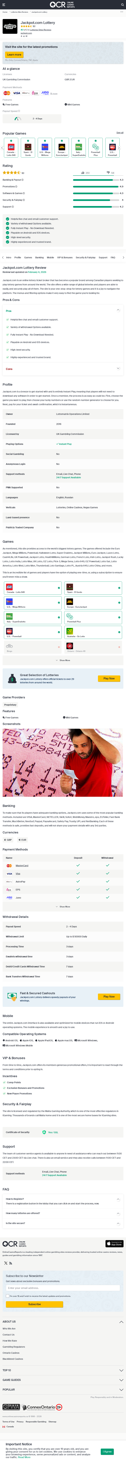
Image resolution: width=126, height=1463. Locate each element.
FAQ (113, 257)
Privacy (20, 1421)
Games (28, 257)
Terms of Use (8, 1421)
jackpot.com (26, 33)
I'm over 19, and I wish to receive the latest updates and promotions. (40, 1296)
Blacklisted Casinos (13, 1358)
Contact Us (8, 1334)
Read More (24, 1457)
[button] (63, 660)
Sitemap (52, 1421)
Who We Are (9, 1328)
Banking (39, 257)
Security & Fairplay (85, 257)
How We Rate (10, 1340)
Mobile (50, 257)
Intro (8, 257)
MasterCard (22, 865)
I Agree (107, 1451)
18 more (53, 93)
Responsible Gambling (36, 1421)
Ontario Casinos (11, 1352)
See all (119, 132)
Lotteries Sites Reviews (40, 30)
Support (103, 257)
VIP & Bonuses (65, 257)
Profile (17, 257)
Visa (18, 873)
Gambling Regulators (14, 1346)
